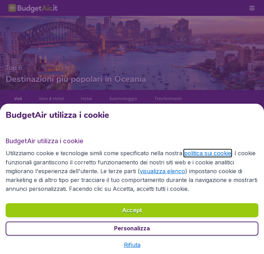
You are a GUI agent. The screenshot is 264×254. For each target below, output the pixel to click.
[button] (132, 244)
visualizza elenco (162, 171)
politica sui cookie (207, 153)
